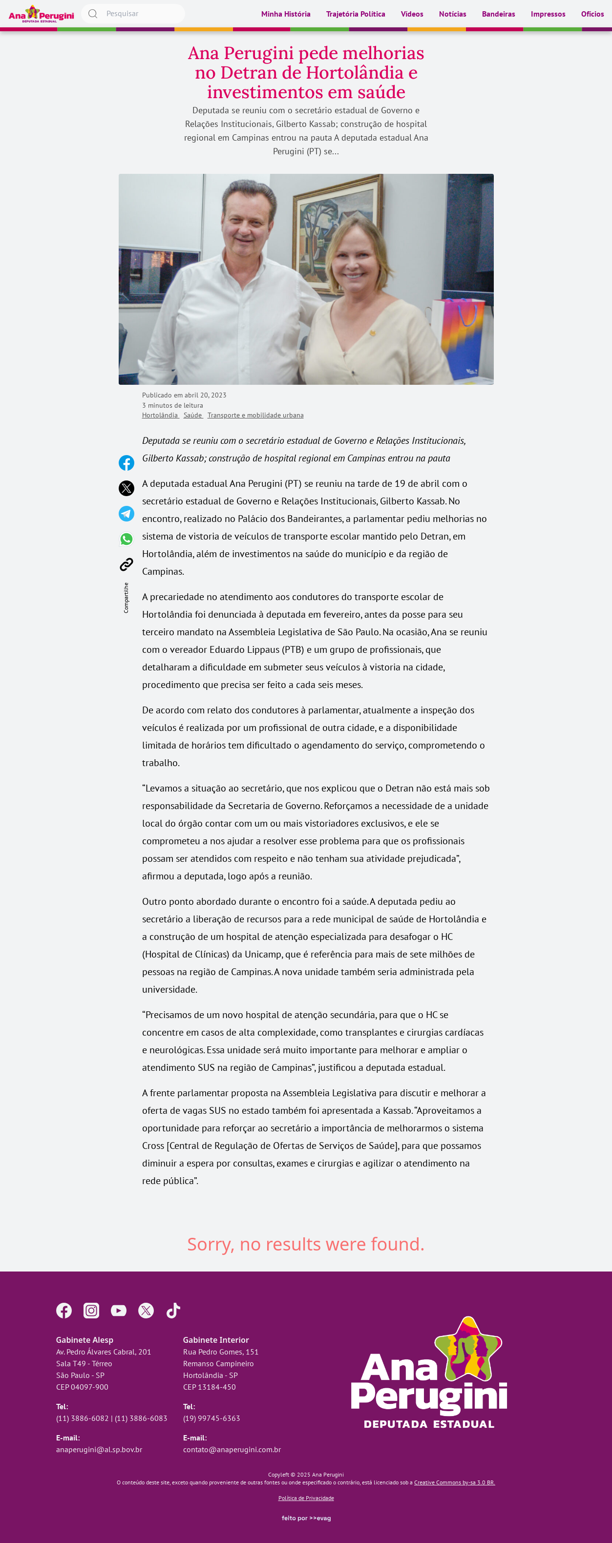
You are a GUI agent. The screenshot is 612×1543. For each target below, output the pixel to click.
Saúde (194, 415)
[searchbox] (133, 13)
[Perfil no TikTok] (173, 1310)
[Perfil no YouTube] (119, 1310)
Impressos (548, 14)
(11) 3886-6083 (141, 1418)
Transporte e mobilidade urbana (256, 415)
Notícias (452, 14)
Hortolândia (161, 415)
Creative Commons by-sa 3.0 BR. (454, 1482)
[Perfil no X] (146, 1310)
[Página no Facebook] (64, 1310)
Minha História (286, 14)
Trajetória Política (355, 14)
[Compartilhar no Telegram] (126, 513)
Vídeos (412, 14)
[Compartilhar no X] (126, 488)
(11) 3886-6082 (82, 1418)
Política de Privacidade (306, 1497)
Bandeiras (498, 14)
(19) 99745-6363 (211, 1418)
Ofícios (592, 14)
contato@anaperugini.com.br (232, 1449)
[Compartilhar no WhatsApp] (126, 539)
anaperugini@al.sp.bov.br (99, 1449)
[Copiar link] (126, 564)
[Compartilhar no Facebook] (126, 463)
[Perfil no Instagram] (91, 1310)
